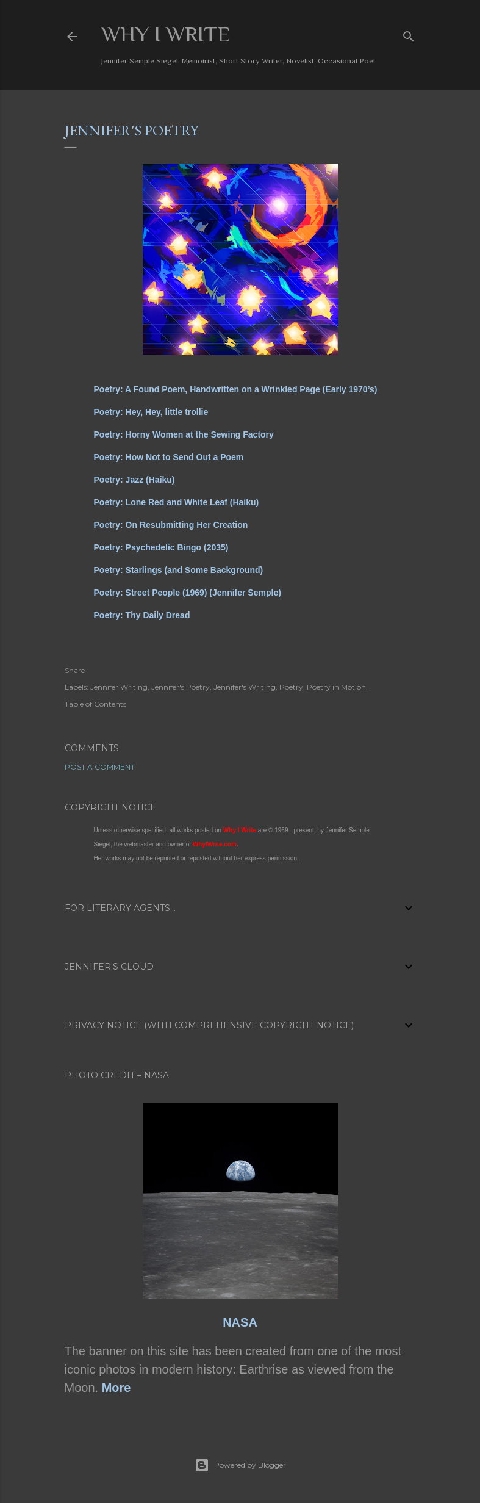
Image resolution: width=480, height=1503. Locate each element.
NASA (240, 1322)
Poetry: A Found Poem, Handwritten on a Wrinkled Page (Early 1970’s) (236, 389)
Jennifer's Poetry (180, 686)
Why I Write (165, 34)
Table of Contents (95, 703)
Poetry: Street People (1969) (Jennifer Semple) (187, 592)
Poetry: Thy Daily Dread (142, 615)
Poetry (291, 686)
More (116, 1387)
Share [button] (75, 670)
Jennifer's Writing (244, 686)
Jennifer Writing (119, 686)
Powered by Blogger (240, 1465)
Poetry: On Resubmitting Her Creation (171, 525)
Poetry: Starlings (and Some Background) (178, 570)
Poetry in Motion (336, 686)
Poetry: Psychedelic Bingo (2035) (161, 547)
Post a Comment (100, 766)
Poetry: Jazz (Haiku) (134, 480)
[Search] (408, 34)
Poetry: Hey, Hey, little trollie (151, 412)
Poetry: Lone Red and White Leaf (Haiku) (176, 502)
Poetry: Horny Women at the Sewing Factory (184, 434)
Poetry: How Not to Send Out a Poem (169, 457)
